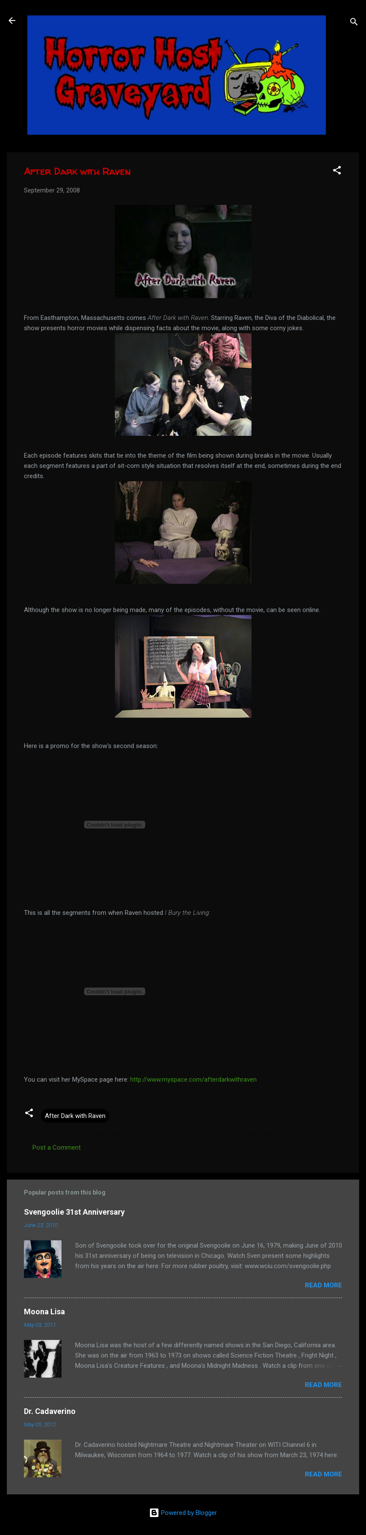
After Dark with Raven (75, 1116)
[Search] (354, 23)
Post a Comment (56, 1147)
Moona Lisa (44, 1311)
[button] (337, 171)
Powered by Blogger (183, 1513)
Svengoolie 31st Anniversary (74, 1211)
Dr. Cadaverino (50, 1411)
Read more (323, 1285)
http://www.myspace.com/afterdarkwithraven (193, 1079)
